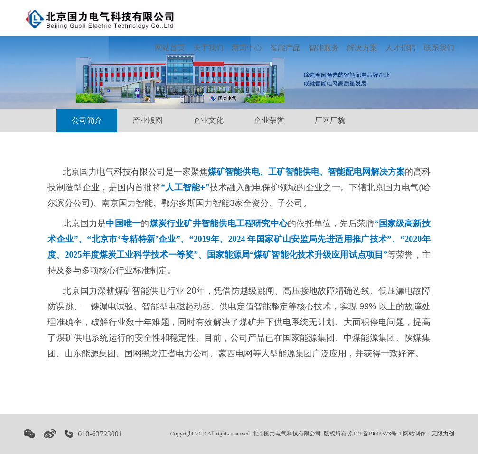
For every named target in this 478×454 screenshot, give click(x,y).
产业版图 (147, 120)
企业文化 (208, 120)
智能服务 (324, 48)
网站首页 (170, 48)
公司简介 (87, 120)
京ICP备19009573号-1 (375, 433)
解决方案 (362, 48)
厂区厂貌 (330, 120)
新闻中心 (247, 48)
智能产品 (285, 48)
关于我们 (208, 48)
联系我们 (439, 48)
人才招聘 (400, 48)
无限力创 (442, 433)
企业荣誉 (269, 120)
